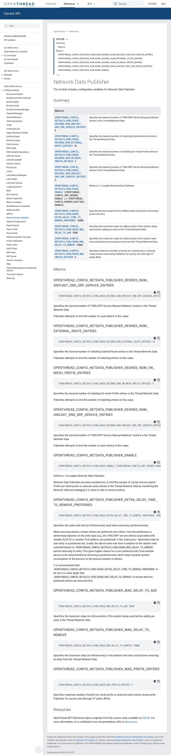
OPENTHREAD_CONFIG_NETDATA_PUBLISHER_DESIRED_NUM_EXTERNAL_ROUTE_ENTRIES (69, 141)
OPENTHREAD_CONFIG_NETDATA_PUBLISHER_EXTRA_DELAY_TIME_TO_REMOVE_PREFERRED (68, 215)
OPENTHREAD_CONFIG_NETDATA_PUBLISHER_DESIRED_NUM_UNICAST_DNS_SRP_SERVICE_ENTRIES (70, 171)
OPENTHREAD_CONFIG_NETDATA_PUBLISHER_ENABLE (67, 189)
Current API (12, 13)
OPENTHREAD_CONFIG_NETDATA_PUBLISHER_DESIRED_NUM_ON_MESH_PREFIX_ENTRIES (68, 156)
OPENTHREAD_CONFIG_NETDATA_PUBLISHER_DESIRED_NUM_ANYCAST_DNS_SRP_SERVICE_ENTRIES (70, 122)
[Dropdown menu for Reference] (79, 4)
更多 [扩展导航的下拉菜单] (89, 4)
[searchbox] (21, 25)
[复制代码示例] (159, 292)
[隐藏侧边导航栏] (39, 749)
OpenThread (59, 31)
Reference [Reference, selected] (69, 4)
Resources (131, 721)
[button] (21, 55)
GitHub (152, 4)
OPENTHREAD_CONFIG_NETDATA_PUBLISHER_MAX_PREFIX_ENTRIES (70, 254)
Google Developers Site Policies (128, 740)
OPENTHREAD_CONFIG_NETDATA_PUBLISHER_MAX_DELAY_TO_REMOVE (70, 241)
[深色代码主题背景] (155, 292)
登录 (163, 4)
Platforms (51, 4)
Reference (74, 31)
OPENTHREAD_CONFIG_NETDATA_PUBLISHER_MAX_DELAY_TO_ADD (70, 229)
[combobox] (128, 4)
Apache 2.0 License (85, 740)
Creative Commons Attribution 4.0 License (134, 737)
